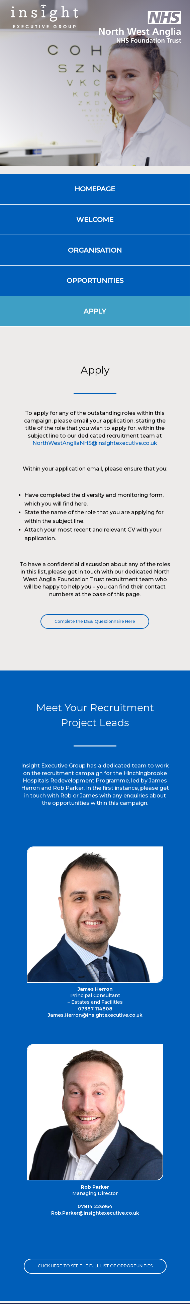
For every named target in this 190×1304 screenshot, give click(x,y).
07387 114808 (95, 1009)
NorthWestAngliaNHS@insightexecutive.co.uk (94, 443)
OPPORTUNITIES (95, 281)
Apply (95, 311)
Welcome (94, 220)
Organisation (95, 250)
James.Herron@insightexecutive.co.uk (95, 1015)
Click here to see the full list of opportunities (95, 1265)
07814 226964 (95, 1206)
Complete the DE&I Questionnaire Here (95, 621)
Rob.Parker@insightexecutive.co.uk (95, 1213)
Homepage (95, 189)
